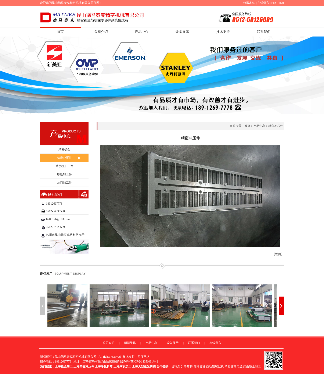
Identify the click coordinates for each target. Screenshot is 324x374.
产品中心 (141, 32)
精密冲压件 (64, 157)
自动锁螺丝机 (215, 366)
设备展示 (182, 32)
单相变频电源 (233, 366)
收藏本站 (249, 2)
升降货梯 (187, 366)
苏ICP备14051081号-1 (144, 361)
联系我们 (263, 32)
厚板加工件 (64, 174)
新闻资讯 (130, 342)
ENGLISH (277, 2)
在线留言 (263, 2)
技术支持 (223, 32)
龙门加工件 (64, 182)
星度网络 (144, 356)
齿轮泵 (175, 366)
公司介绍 (101, 32)
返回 (278, 254)
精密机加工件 (64, 166)
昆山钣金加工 (252, 366)
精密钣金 (64, 149)
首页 (60, 32)
